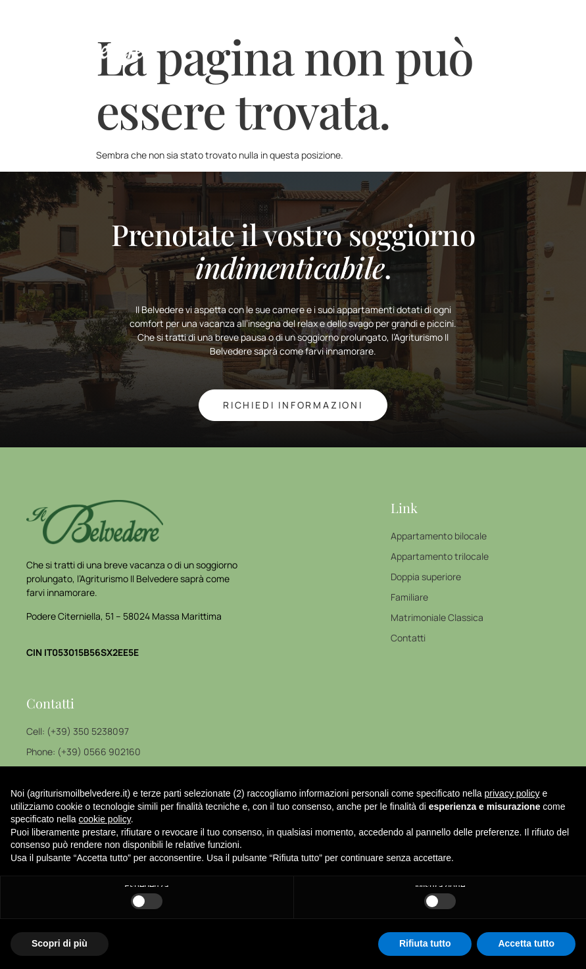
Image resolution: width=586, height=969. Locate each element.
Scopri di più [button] (59, 943)
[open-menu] (562, 37)
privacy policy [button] (512, 793)
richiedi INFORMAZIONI (293, 405)
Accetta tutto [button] (526, 943)
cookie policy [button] (105, 819)
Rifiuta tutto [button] (425, 943)
